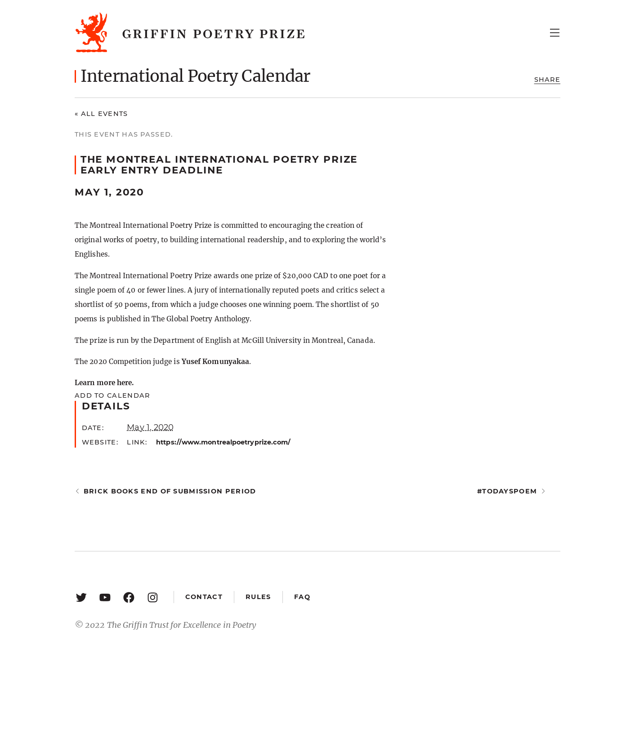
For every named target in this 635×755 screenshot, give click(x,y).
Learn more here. (104, 382)
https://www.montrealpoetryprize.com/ (223, 442)
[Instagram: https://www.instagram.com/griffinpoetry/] (152, 597)
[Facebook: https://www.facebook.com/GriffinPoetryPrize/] (128, 597)
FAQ (302, 597)
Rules (258, 597)
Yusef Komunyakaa (215, 361)
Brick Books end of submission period (170, 491)
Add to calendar (112, 395)
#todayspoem (507, 491)
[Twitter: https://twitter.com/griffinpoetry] (81, 597)
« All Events (101, 114)
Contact (204, 597)
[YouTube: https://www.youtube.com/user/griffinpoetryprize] (105, 597)
